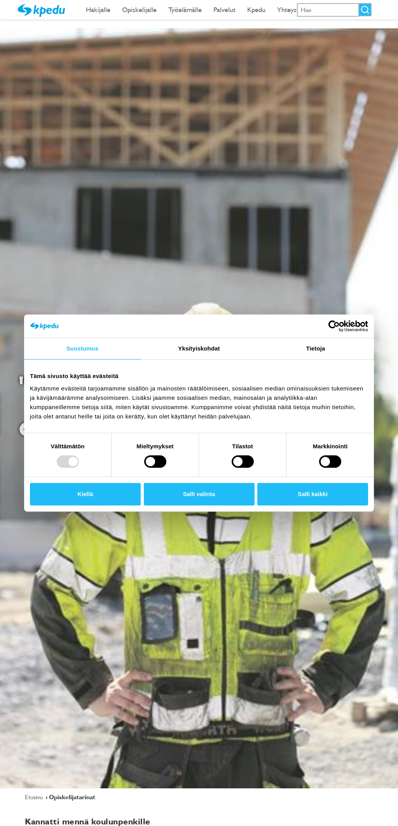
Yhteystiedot (295, 9)
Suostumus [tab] (82, 348)
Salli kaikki (313, 494)
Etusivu (34, 797)
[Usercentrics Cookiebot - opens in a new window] (334, 326)
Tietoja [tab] (315, 348)
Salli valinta (199, 494)
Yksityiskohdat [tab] (199, 348)
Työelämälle (185, 9)
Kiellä (85, 494)
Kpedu (256, 9)
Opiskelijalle (139, 9)
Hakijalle (98, 9)
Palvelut (224, 9)
